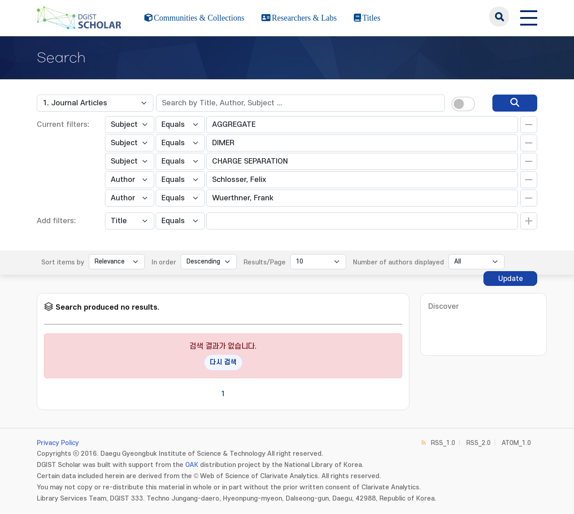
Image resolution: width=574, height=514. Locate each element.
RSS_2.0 (478, 443)
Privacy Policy (58, 443)
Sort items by (62, 262)
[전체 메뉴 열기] (528, 16)
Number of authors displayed (398, 262)
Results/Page (265, 262)
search (499, 16)
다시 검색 (223, 362)
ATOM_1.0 (516, 443)
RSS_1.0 (443, 443)
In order (164, 262)
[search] (514, 103)
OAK (191, 465)
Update (510, 279)
